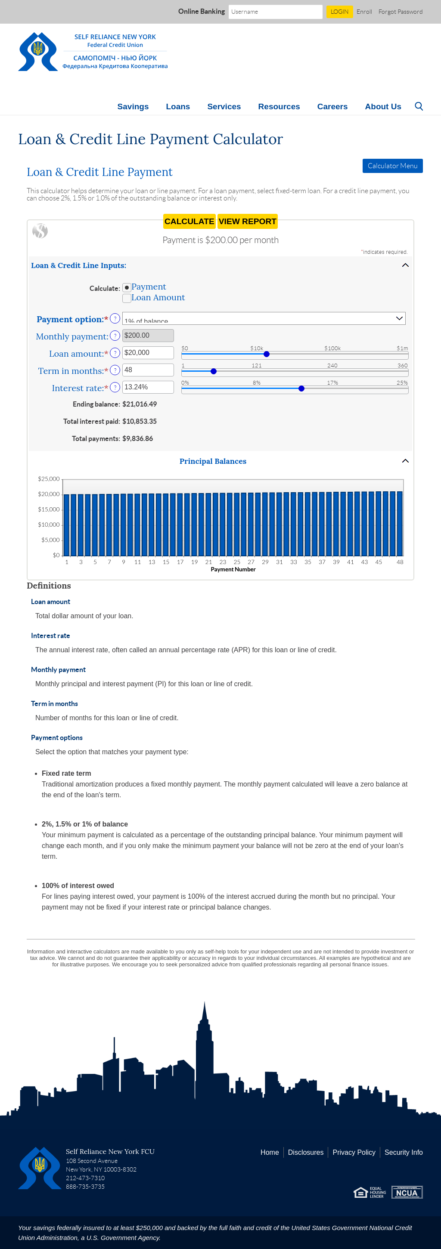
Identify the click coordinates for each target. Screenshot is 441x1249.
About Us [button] (383, 106)
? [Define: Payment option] (115, 318)
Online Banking (201, 11)
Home (270, 1152)
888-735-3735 (85, 1186)
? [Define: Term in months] (115, 370)
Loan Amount (158, 297)
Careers (332, 106)
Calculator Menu (393, 166)
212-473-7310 (85, 1178)
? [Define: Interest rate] (115, 387)
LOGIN (340, 11)
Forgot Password (401, 11)
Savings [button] (133, 106)
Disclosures (306, 1152)
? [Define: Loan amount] (115, 353)
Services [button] (224, 106)
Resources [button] (279, 106)
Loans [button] (178, 106)
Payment (148, 286)
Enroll (364, 11)
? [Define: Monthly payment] (115, 336)
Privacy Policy (354, 1152)
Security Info (404, 1152)
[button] (220, 265)
